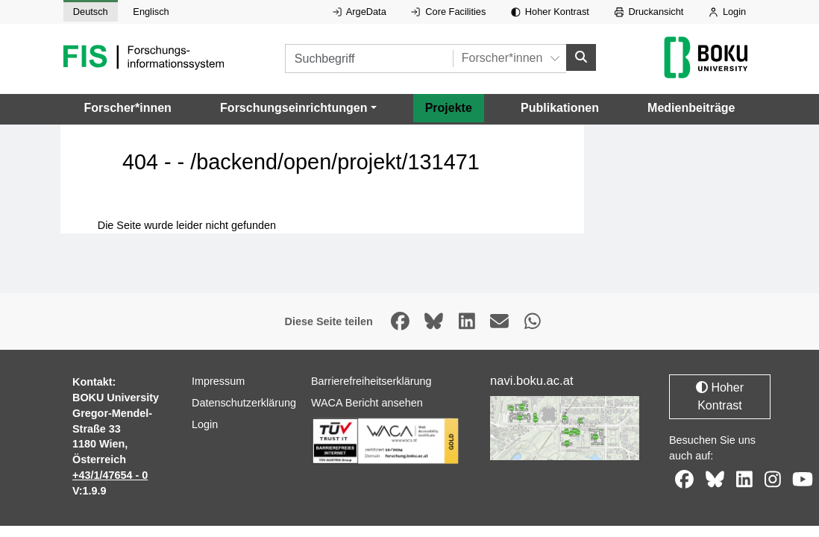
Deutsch (90, 11)
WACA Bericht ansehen (367, 403)
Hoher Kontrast (550, 11)
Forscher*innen (128, 107)
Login (727, 11)
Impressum (218, 381)
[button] (298, 107)
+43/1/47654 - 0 (110, 475)
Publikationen (560, 107)
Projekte (448, 107)
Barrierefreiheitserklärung (371, 381)
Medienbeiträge (691, 107)
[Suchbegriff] (369, 58)
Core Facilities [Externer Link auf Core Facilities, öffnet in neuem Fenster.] (448, 11)
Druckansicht (649, 11)
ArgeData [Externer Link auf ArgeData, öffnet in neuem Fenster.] (359, 11)
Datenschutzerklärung (244, 403)
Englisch (151, 11)
